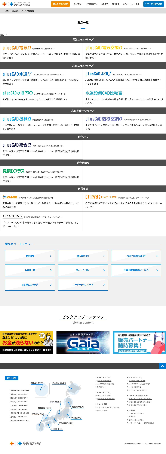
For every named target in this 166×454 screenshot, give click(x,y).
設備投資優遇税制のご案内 (138, 406)
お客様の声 (91, 4)
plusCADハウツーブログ (137, 382)
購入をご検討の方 (60, 4)
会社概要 (132, 418)
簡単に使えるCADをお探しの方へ (140, 400)
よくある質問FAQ (135, 389)
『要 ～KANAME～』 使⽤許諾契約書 (141, 424)
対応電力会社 (101, 389)
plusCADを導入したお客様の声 (139, 385)
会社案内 (104, 4)
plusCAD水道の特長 (104, 397)
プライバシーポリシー (136, 421)
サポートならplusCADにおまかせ (108, 409)
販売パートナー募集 (131, 4)
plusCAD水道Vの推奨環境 (106, 400)
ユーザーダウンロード (136, 415)
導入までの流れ (102, 412)
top (161, 367)
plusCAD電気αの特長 (104, 382)
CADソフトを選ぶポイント (138, 392)
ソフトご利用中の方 (153, 4)
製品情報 (77, 4)
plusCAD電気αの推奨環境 (105, 385)
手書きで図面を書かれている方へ (140, 403)
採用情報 (115, 4)
